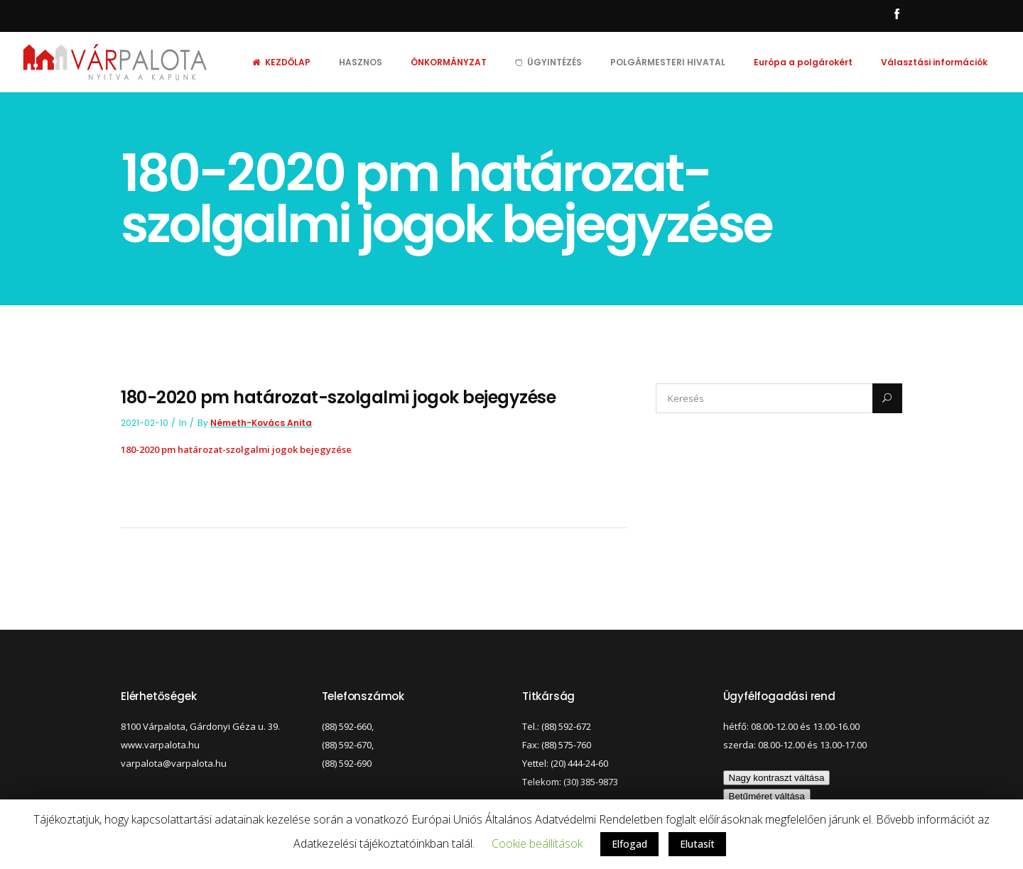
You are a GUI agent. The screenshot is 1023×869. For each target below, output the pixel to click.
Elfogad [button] (629, 844)
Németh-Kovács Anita (261, 423)
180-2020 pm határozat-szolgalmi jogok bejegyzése (236, 449)
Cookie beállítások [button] (537, 843)
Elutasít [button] (697, 844)
